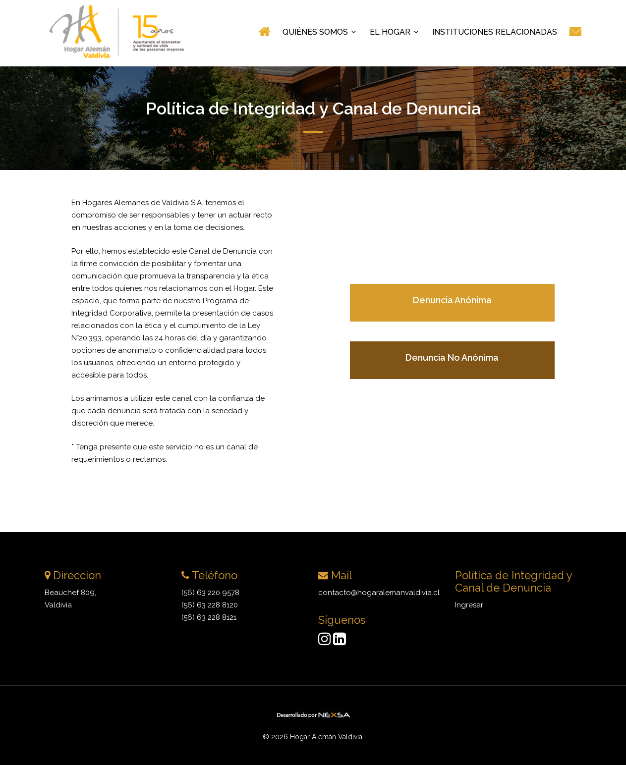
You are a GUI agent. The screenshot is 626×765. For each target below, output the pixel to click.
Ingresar (469, 605)
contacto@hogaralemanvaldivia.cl (379, 592)
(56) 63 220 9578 (210, 592)
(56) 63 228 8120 (209, 605)
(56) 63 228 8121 (208, 617)
